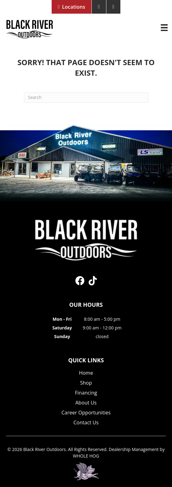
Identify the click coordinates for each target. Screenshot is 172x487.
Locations (73, 6)
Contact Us (86, 423)
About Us (86, 403)
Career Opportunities (85, 413)
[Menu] (164, 27)
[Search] (86, 97)
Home (86, 373)
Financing (86, 393)
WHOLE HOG (86, 456)
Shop (86, 383)
